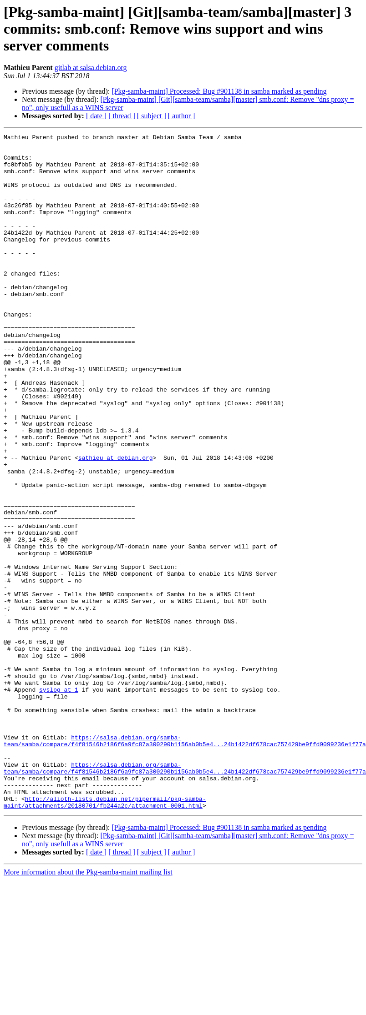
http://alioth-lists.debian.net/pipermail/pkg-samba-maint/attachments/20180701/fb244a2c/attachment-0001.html (105, 936)
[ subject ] (151, 116)
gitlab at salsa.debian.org (91, 67)
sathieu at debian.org (115, 523)
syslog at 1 (58, 801)
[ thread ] (121, 116)
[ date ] (96, 116)
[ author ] (181, 116)
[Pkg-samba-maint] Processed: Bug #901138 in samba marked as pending (219, 91)
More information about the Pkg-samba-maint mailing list (88, 1007)
